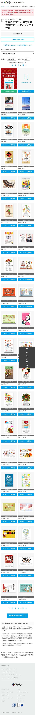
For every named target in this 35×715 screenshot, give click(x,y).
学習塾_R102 (4, 276)
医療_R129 (3, 249)
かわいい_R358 (22, 411)
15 (23, 65)
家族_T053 (3, 115)
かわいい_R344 (4, 599)
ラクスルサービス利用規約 (7, 692)
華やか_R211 (21, 168)
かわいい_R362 (22, 357)
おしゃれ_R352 (22, 222)
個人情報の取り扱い (22, 695)
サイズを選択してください (8, 49)
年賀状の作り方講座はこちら (17, 615)
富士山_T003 (21, 115)
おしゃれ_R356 (22, 437)
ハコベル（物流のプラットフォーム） (9, 671)
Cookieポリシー (21, 697)
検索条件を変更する (17, 39)
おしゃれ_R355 (4, 464)
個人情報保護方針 (5, 695)
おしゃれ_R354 (22, 464)
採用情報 (19, 689)
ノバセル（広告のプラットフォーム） (9, 668)
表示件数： (21, 59)
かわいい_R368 (22, 303)
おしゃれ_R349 (22, 518)
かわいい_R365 (4, 330)
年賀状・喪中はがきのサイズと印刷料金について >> (17, 45)
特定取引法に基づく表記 (23, 692)
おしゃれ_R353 (4, 491)
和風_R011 (3, 168)
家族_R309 (21, 276)
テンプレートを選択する (9, 118)
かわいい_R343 (22, 599)
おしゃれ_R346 (4, 572)
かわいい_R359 (4, 411)
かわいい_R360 (22, 384)
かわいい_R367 (4, 222)
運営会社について (5, 689)
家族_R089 (3, 141)
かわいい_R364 (22, 330)
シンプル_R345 (22, 572)
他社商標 (3, 700)
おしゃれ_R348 (4, 545)
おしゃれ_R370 (4, 195)
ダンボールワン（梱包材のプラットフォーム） (11, 674)
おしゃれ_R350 (4, 518)
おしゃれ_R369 (4, 303)
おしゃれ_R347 (22, 545)
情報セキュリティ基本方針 (7, 697)
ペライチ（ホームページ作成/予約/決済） (10, 677)
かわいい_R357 (4, 437)
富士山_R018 (21, 141)
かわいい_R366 (22, 195)
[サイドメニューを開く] (2, 2)
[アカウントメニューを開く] (33, 2)
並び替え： (4, 59)
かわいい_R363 (4, 357)
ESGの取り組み (21, 700)
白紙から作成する (26, 91)
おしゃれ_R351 (22, 491)
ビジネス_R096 (22, 249)
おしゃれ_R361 (4, 384)
